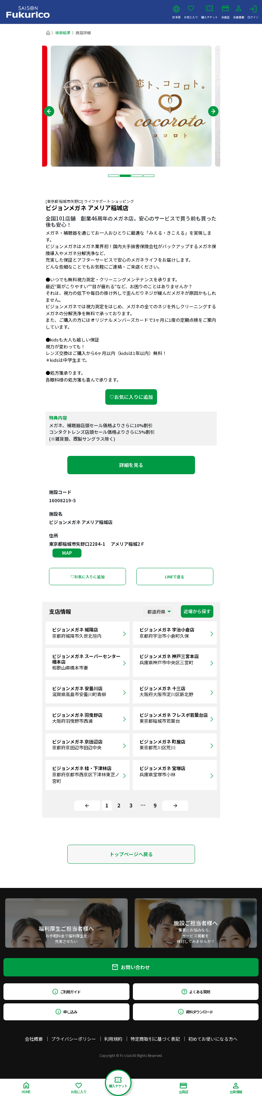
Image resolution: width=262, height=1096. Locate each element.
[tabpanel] (131, 106)
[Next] (175, 805)
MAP (67, 553)
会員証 (225, 12)
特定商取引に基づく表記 (155, 1039)
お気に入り (191, 12)
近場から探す (197, 611)
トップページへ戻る (131, 854)
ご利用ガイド (66, 991)
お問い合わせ (131, 967)
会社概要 (34, 1039)
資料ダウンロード (195, 1011)
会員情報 (238, 12)
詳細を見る (131, 464)
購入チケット (209, 12)
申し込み (66, 1011)
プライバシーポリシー (73, 1039)
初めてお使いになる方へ (212, 1039)
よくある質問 (196, 991)
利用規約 (113, 1039)
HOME (26, 1088)
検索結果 (62, 32)
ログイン (253, 12)
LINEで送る (174, 576)
